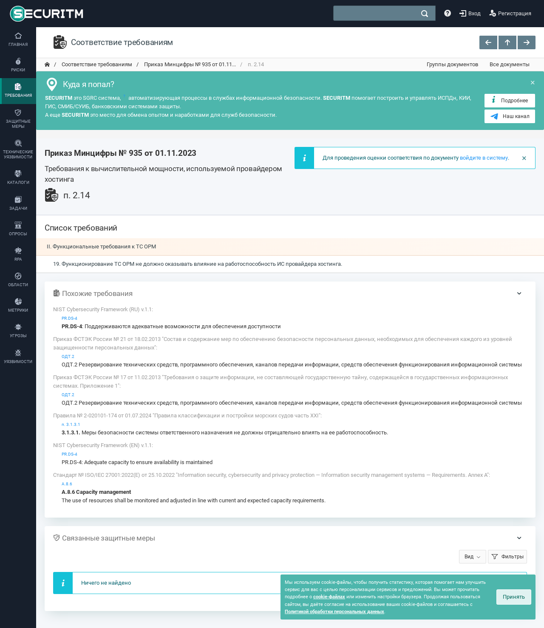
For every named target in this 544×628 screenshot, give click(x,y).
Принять (514, 597)
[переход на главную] (47, 64)
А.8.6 (67, 484)
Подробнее (509, 100)
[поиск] (425, 13)
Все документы (510, 64)
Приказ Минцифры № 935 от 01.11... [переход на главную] (189, 64)
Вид (469, 557)
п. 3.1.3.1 (71, 424)
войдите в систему (484, 158)
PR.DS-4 (69, 318)
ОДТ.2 (68, 356)
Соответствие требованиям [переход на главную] (96, 64)
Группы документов (452, 64)
